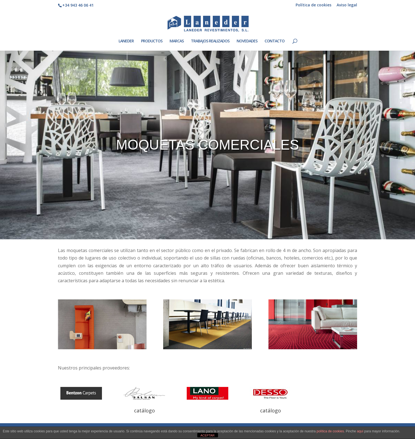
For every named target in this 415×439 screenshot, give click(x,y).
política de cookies (330, 431)
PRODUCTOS (151, 41)
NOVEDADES (247, 41)
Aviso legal (347, 5)
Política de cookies (313, 5)
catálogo (144, 410)
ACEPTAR (207, 435)
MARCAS (177, 41)
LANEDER (126, 41)
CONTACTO (275, 41)
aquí (360, 431)
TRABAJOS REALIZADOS (210, 41)
